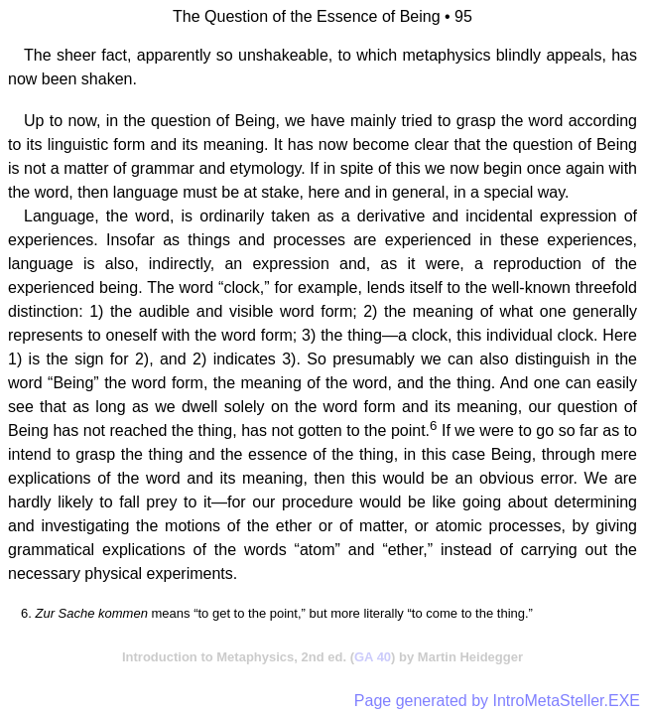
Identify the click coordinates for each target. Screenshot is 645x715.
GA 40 (372, 656)
